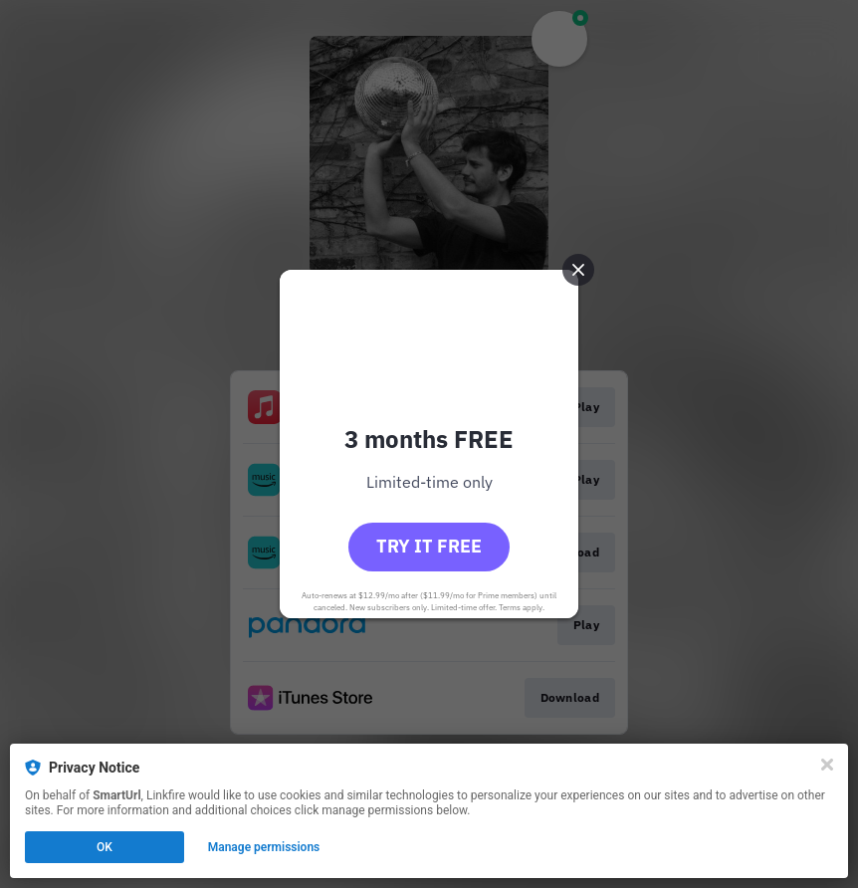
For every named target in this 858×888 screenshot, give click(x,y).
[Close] (827, 764)
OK (104, 847)
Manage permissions (264, 847)
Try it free (429, 546)
